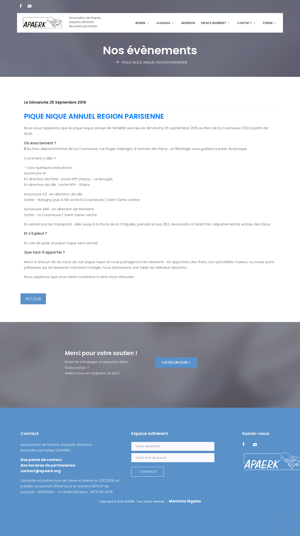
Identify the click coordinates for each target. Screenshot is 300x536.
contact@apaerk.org (41, 470)
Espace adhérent (213, 23)
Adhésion (188, 23)
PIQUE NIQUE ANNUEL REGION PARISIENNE (94, 116)
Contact (244, 23)
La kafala (163, 23)
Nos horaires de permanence (48, 465)
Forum (267, 23)
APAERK (140, 23)
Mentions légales (185, 501)
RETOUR (33, 299)
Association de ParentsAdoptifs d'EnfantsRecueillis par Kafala (61, 23)
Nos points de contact (41, 459)
